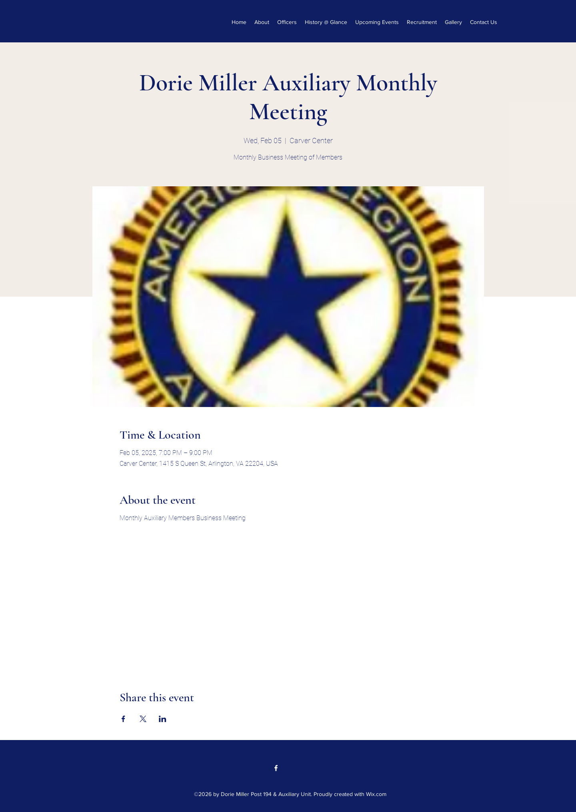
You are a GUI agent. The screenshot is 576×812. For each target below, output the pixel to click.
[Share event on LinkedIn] (162, 719)
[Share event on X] (143, 719)
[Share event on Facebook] (123, 719)
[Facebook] (276, 768)
